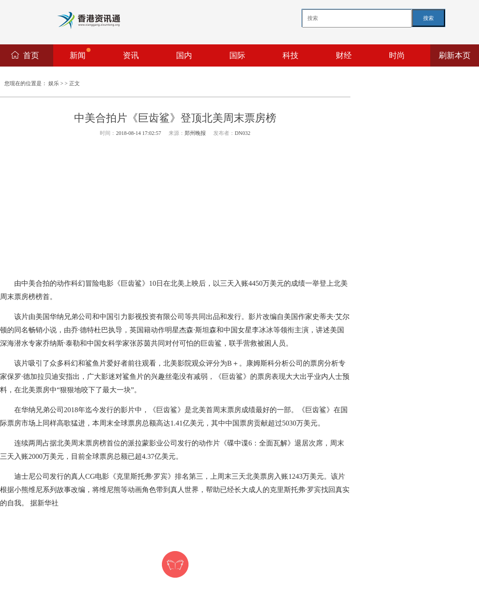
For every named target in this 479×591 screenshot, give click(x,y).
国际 (237, 55)
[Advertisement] (175, 208)
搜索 (428, 18)
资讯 (131, 55)
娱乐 (53, 83)
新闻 (80, 54)
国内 (184, 55)
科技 (290, 55)
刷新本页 (455, 55)
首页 (31, 55)
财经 (344, 55)
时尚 (397, 55)
